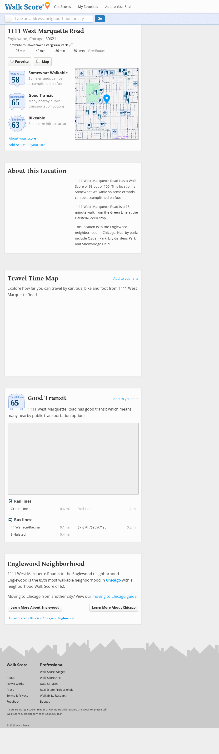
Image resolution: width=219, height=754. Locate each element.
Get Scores (62, 7)
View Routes (96, 51)
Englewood (66, 618)
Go (100, 19)
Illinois (34, 618)
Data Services (49, 683)
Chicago (36, 39)
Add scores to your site (27, 145)
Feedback (13, 701)
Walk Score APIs (50, 678)
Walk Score (17, 665)
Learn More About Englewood (35, 608)
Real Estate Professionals (56, 689)
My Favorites (88, 7)
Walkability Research (53, 695)
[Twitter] (9, 671)
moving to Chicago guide (114, 596)
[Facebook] (17, 671)
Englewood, (18, 39)
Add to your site (126, 279)
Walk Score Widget (52, 672)
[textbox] (52, 19)
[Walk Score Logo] (27, 6)
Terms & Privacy (17, 695)
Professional (52, 665)
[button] (8, 19)
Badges (45, 701)
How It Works (15, 683)
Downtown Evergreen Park (47, 45)
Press (10, 689)
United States (17, 618)
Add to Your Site (118, 7)
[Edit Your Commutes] (71, 44)
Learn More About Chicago (114, 608)
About (11, 678)
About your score (22, 139)
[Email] (24, 671)
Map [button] (42, 61)
